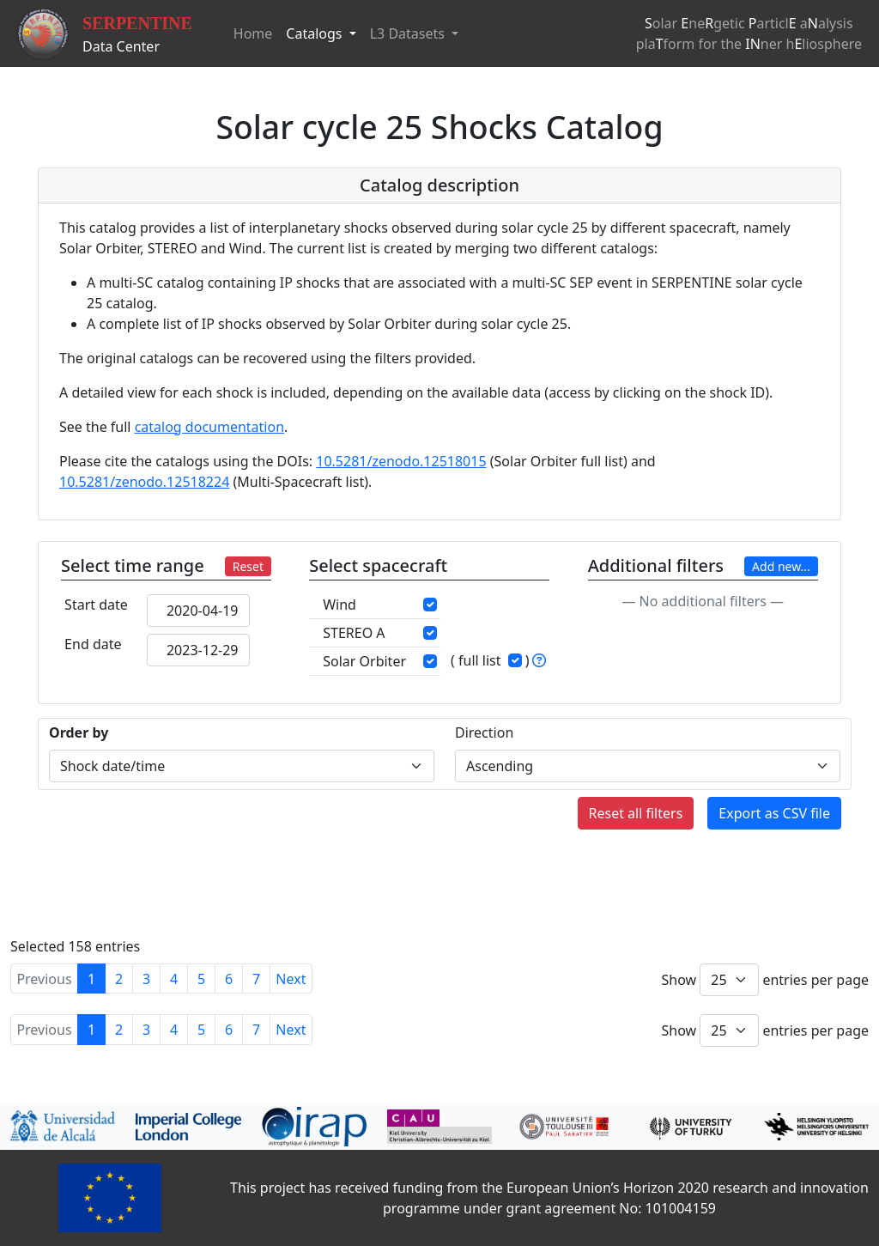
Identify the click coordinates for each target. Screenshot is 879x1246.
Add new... (781, 566)
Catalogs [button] (315, 33)
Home (253, 33)
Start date (96, 604)
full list (479, 660)
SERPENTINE (137, 23)
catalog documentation (209, 426)
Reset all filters (636, 813)
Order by (78, 732)
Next (291, 978)
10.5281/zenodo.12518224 (144, 481)
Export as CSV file (774, 813)
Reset (248, 566)
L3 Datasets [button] (409, 33)
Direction (484, 732)
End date (92, 644)
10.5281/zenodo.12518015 (401, 461)
